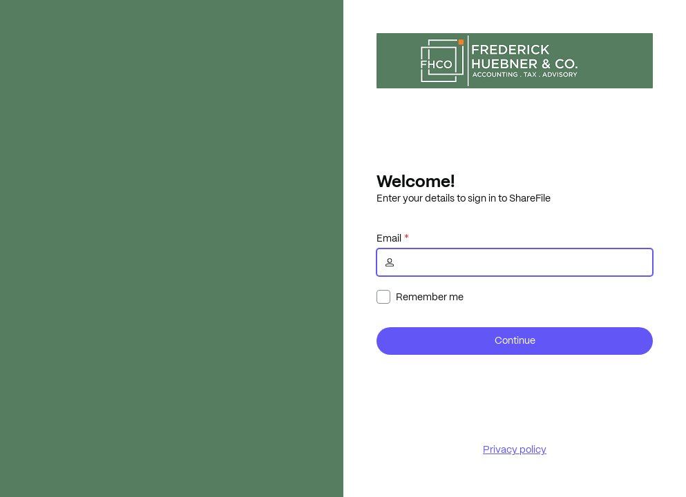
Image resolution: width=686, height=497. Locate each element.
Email (389, 238)
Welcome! (416, 181)
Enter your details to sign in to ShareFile (464, 198)
